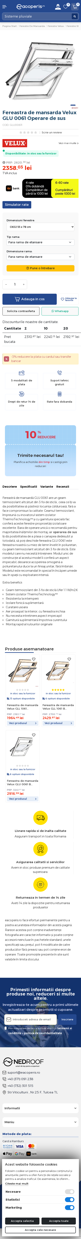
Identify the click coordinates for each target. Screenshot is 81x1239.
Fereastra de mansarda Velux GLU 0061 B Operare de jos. (22, 782)
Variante (46, 486)
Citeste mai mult (16, 1183)
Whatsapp (60, 311)
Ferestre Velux (56, 26)
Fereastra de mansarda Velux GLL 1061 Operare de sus (22, 706)
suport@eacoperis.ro (21, 1072)
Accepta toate (58, 1220)
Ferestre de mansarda (32, 26)
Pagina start (9, 26)
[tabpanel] (40, 71)
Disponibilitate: (16, 153)
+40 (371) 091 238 (17, 1079)
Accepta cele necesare (40, 1229)
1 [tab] (73, 105)
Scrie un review (52, 132)
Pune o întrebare (40, 268)
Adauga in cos (30, 299)
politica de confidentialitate (43, 1033)
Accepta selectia (22, 1220)
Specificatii (28, 486)
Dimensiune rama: (19, 251)
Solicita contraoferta (21, 311)
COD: (5, 124)
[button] (6, 6)
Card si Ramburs (13, 1141)
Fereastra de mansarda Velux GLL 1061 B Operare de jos (58, 706)
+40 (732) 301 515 (17, 1086)
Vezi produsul (22, 723)
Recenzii (62, 486)
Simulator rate (17, 205)
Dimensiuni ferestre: (21, 220)
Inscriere (67, 1019)
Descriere (9, 486)
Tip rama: (13, 236)
